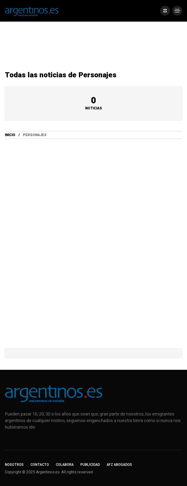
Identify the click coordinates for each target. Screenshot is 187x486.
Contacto (39, 464)
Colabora (65, 464)
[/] (165, 11)
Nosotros (14, 464)
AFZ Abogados (119, 464)
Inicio (10, 135)
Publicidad (90, 464)
